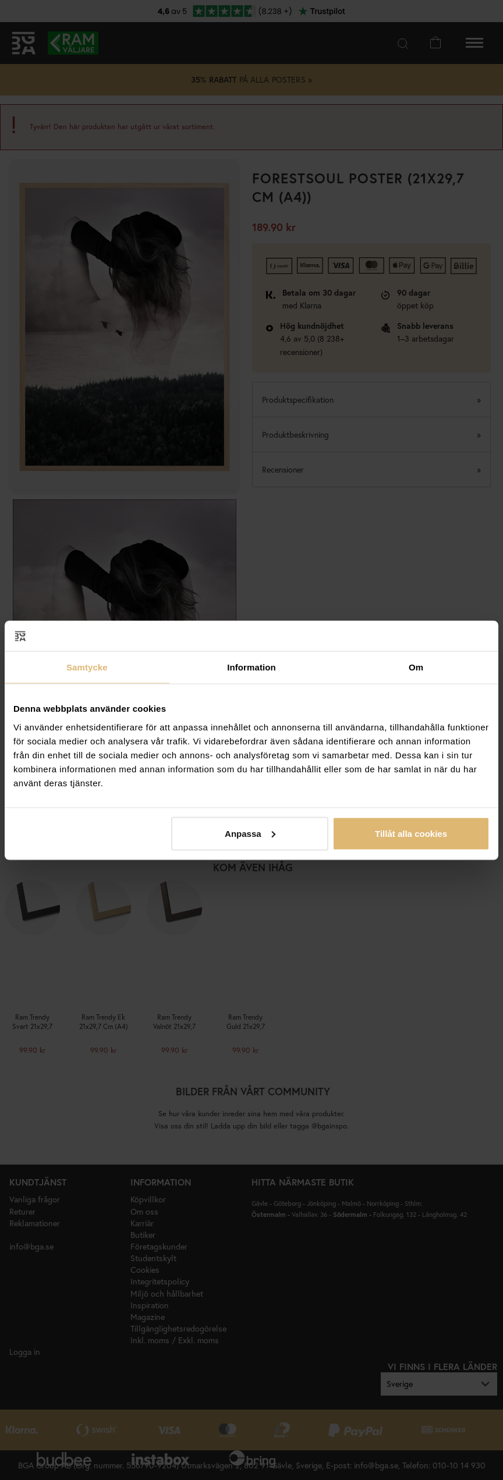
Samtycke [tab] (87, 667)
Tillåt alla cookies (411, 833)
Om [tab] (416, 667)
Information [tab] (251, 667)
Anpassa (250, 833)
